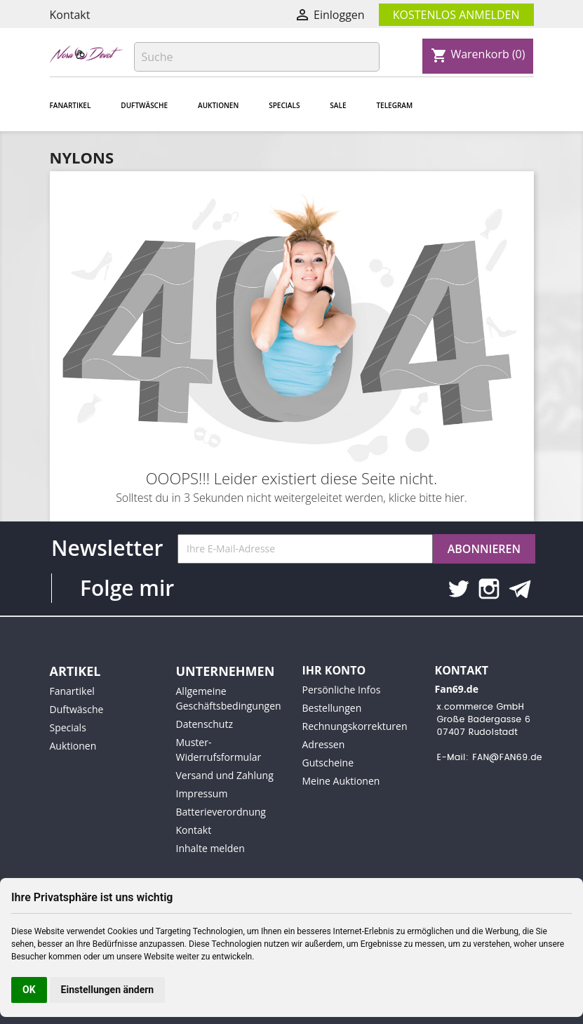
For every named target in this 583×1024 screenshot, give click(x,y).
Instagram (489, 589)
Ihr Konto (334, 670)
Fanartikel (70, 105)
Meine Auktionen (341, 780)
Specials (284, 105)
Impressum (202, 793)
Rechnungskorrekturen (355, 726)
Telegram (394, 105)
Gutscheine (328, 762)
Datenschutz (204, 724)
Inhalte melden (210, 848)
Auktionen (218, 105)
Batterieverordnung (221, 811)
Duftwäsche (144, 105)
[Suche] (257, 57)
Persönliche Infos (341, 689)
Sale (338, 105)
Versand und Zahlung (225, 775)
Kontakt (70, 14)
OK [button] (29, 989)
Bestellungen (332, 707)
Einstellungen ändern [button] (107, 989)
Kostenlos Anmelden (456, 14)
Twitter (458, 589)
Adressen (323, 744)
